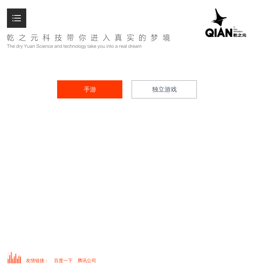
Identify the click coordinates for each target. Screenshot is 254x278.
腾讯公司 (87, 260)
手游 (90, 89)
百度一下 (63, 260)
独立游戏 (164, 89)
